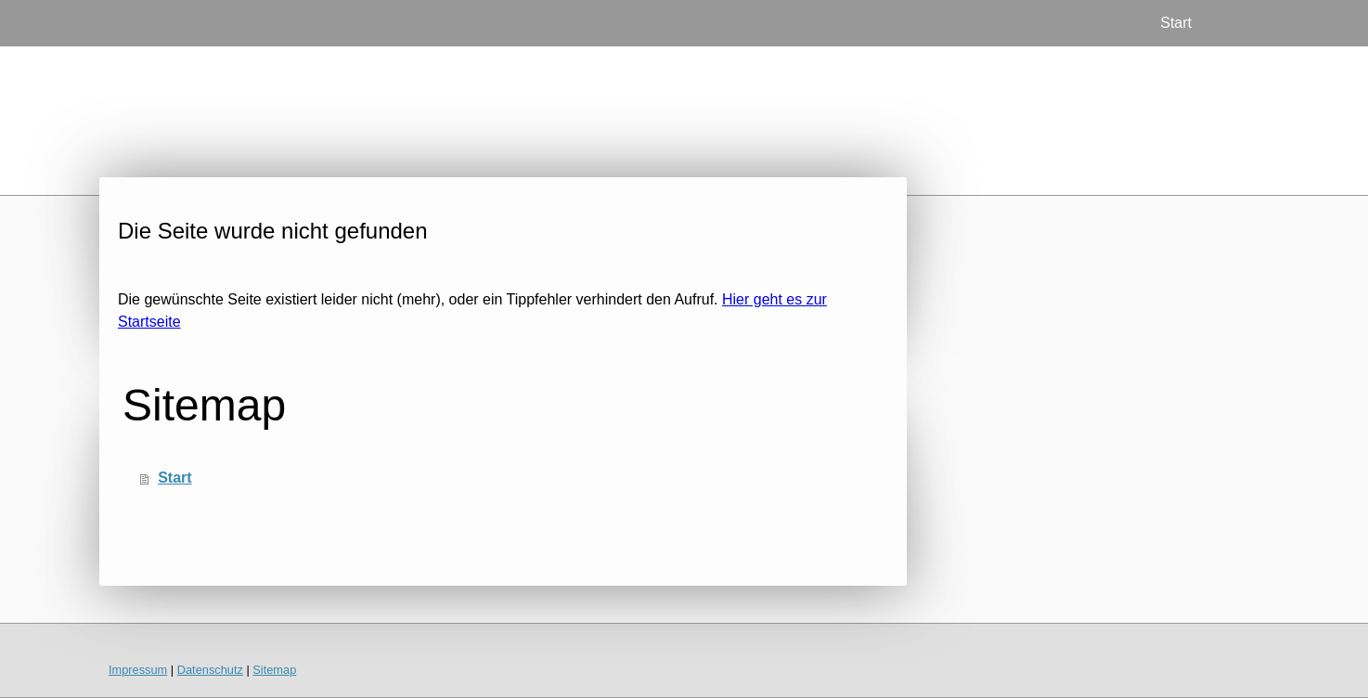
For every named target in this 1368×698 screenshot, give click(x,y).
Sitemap (274, 670)
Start (1176, 23)
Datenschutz (210, 670)
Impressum (138, 670)
